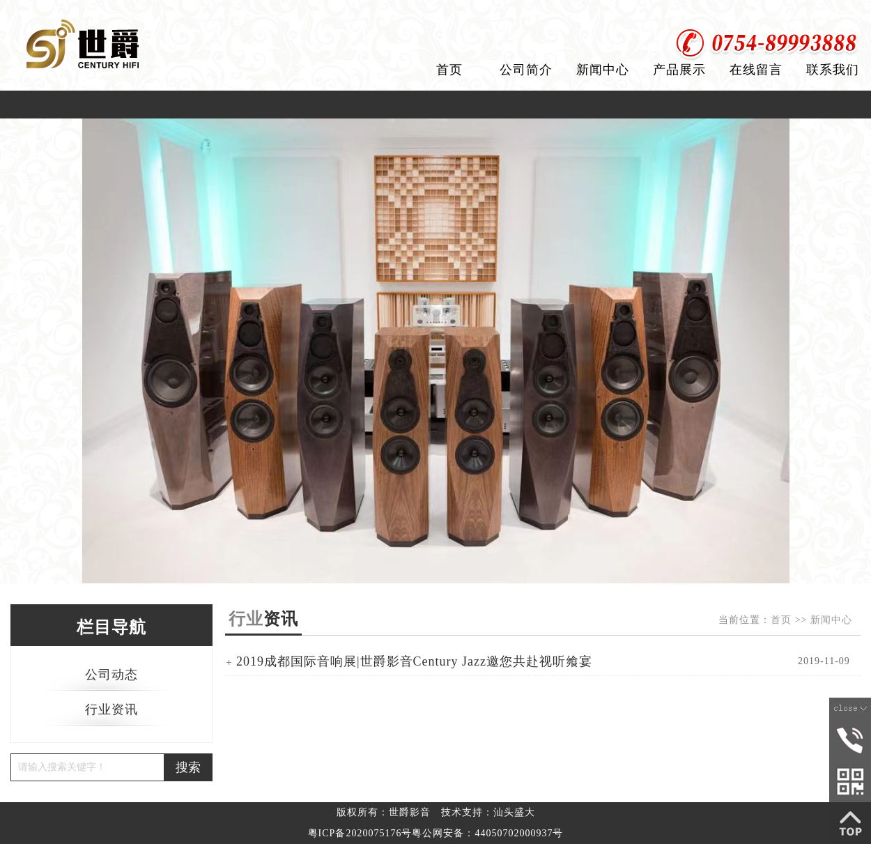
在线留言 (756, 70)
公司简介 (526, 70)
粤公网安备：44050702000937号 (487, 833)
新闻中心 (602, 70)
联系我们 (832, 70)
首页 (449, 70)
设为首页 (775, 13)
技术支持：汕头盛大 (488, 812)
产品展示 (679, 70)
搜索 (188, 767)
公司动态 (111, 675)
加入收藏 (842, 13)
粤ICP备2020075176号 (360, 833)
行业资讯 (111, 709)
